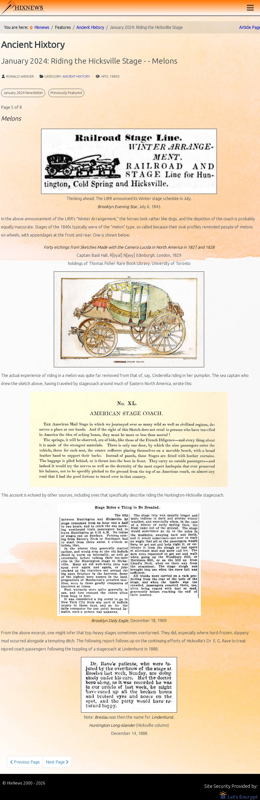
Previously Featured (66, 93)
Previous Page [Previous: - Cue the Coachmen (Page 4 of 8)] (25, 762)
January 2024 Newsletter (23, 93)
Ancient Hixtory (76, 76)
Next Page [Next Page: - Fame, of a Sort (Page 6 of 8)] (57, 762)
